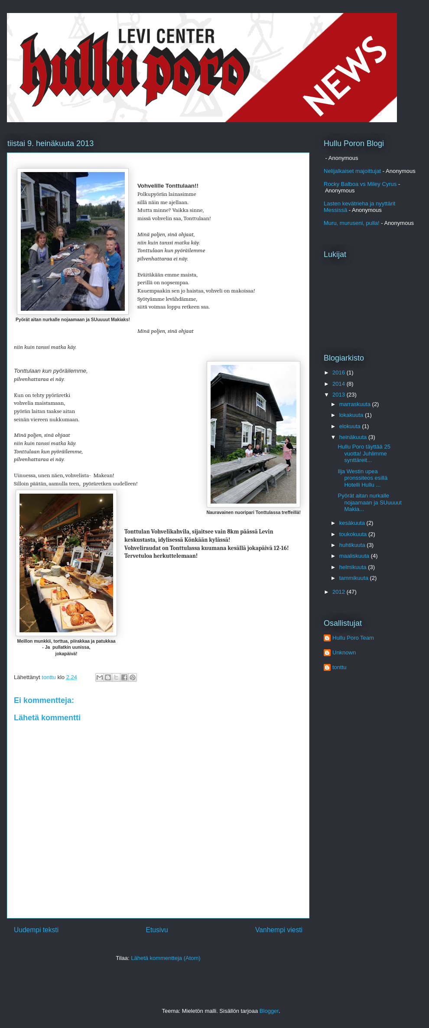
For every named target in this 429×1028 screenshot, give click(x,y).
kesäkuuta (353, 523)
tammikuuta (354, 578)
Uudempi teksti (36, 930)
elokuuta (350, 426)
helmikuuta (353, 567)
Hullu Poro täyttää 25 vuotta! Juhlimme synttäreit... (364, 453)
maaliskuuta (355, 556)
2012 (339, 592)
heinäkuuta (353, 437)
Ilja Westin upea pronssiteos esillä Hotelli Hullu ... (362, 478)
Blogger (269, 1011)
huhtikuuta (353, 545)
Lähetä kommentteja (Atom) (165, 958)
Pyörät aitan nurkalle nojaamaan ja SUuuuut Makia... (369, 502)
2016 (339, 372)
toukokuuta (353, 534)
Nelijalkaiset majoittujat (352, 171)
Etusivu (157, 930)
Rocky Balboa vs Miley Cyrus (360, 184)
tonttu (339, 667)
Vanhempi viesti (278, 930)
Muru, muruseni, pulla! (352, 223)
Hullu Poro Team (353, 637)
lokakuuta (352, 415)
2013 (339, 394)
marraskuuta (355, 404)
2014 (339, 384)
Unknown (344, 652)
